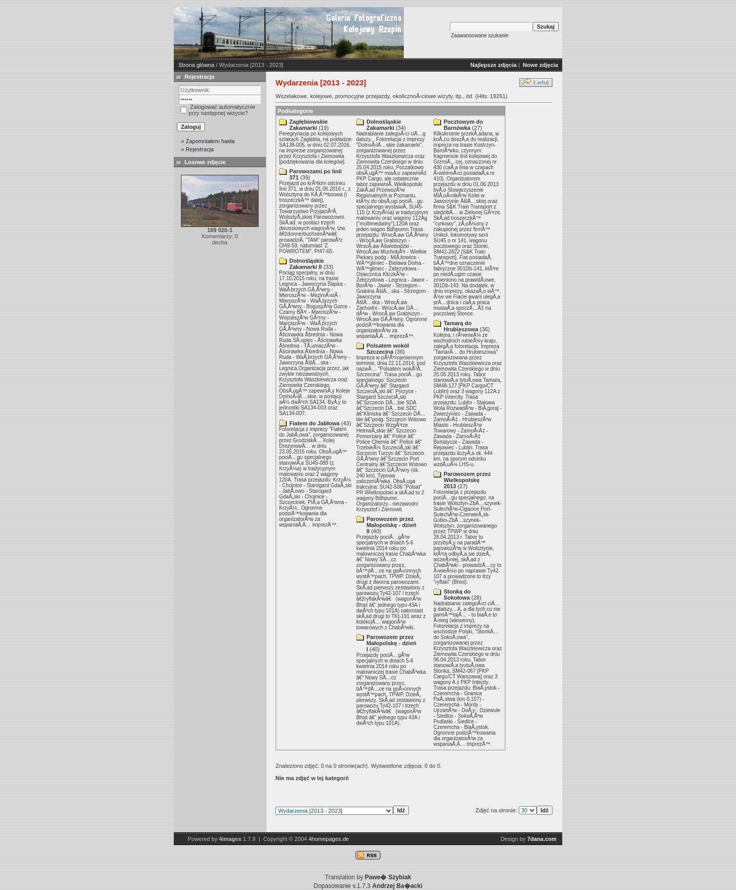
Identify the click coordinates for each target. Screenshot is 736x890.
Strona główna (196, 65)
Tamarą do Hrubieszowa (461, 326)
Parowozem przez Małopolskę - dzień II (391, 525)
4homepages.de (329, 839)
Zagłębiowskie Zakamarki (308, 125)
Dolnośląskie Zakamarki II (306, 264)
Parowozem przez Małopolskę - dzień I (391, 643)
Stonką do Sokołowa (457, 594)
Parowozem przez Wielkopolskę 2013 (467, 480)
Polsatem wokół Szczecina (387, 349)
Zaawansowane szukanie (479, 35)
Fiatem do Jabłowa (314, 423)
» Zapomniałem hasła (208, 141)
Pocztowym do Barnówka (463, 125)
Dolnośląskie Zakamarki (383, 125)
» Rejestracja (197, 149)
